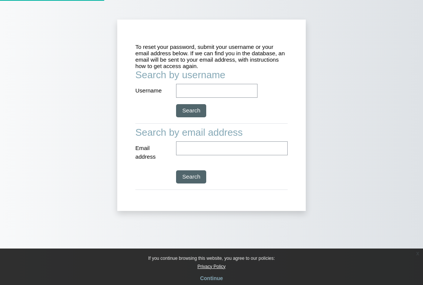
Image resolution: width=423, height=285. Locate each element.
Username (148, 90)
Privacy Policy (212, 266)
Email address (145, 152)
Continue (211, 278)
